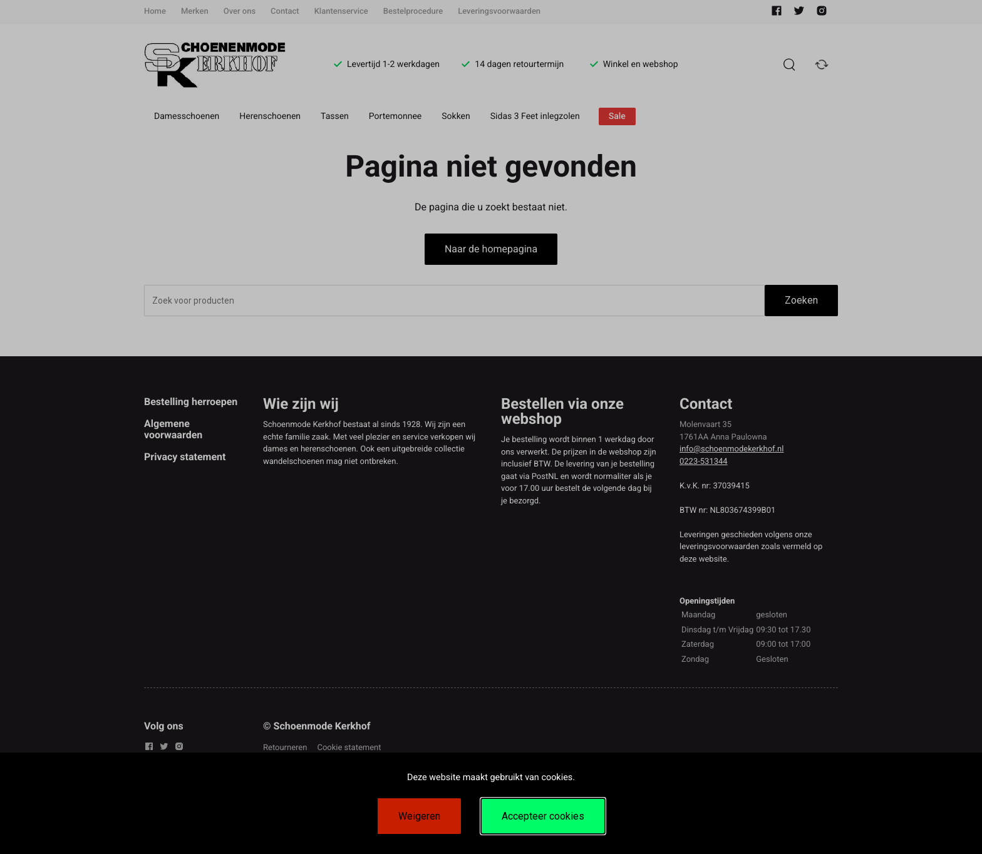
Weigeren (419, 816)
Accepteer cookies (543, 816)
